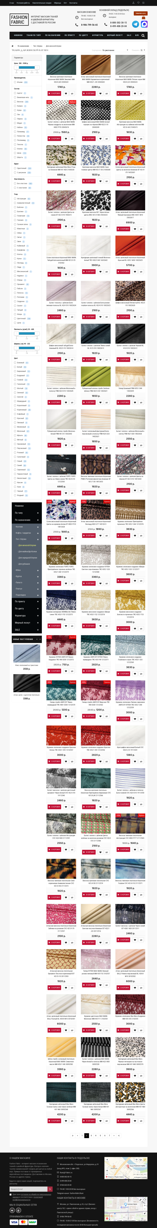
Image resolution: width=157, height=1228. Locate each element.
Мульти (20, 435)
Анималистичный (24, 203)
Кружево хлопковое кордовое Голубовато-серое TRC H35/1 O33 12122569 (130, 659)
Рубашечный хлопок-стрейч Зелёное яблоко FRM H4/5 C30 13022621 (95, 389)
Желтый (21, 388)
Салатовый (21, 457)
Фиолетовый (22, 478)
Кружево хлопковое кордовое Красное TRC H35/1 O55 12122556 (95, 748)
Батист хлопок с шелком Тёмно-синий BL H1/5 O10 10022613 (96, 347)
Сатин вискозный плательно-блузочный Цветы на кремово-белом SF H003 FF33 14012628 (61, 524)
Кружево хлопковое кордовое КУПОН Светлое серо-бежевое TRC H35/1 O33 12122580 (96, 569)
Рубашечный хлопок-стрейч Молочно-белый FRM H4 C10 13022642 (61, 432)
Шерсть (20, 157)
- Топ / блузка (20, 539)
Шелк (20, 153)
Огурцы (20, 280)
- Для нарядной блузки (27, 558)
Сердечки (21, 301)
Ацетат (20, 93)
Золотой (20, 397)
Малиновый (22, 427)
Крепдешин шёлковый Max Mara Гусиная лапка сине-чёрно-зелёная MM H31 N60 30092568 (61, 1106)
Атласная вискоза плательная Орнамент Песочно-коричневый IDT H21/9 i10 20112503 (61, 973)
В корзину (54, 93)
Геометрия (22, 216)
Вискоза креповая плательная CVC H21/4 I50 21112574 (96, 882)
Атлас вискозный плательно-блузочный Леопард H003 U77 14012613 (96, 522)
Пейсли (20, 289)
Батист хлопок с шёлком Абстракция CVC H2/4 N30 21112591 (61, 836)
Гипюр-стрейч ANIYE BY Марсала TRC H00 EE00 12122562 (96, 703)
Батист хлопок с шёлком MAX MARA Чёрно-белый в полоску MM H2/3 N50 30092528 (96, 1061)
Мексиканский (23, 271)
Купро (20, 110)
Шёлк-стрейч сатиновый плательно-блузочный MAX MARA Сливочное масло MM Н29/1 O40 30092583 (61, 1061)
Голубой (21, 380)
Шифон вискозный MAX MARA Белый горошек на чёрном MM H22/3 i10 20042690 (96, 124)
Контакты (73, 3)
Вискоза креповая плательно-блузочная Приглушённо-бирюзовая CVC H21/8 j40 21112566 (96, 793)
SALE (129, 35)
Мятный (20, 440)
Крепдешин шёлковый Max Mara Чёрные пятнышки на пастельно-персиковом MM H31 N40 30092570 (130, 1061)
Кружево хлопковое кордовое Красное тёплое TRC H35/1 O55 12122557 (61, 748)
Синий (20, 465)
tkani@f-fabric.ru (66, 1172)
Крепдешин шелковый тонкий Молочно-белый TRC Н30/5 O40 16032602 (96, 259)
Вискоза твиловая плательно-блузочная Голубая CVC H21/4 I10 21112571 (130, 882)
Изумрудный (22, 401)
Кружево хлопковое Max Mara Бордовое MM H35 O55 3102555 (130, 1017)
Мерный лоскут (115, 35)
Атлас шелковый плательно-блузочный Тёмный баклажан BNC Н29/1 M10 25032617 (130, 215)
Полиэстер (22, 136)
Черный (21, 491)
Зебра (20, 233)
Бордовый (21, 375)
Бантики (20, 211)
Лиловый (21, 423)
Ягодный (21, 495)
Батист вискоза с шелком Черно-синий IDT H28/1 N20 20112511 (130, 927)
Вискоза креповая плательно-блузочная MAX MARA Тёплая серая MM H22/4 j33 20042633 (130, 79)
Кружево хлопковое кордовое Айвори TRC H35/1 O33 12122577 (130, 568)
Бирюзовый (22, 371)
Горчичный (22, 384)
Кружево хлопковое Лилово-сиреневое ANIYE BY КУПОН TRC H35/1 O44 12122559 (130, 705)
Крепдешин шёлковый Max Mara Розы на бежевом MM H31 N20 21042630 (61, 168)
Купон (20, 259)
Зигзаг (20, 237)
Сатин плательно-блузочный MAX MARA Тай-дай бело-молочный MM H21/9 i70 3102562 (61, 260)
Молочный (22, 431)
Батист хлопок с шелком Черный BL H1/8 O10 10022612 (130, 347)
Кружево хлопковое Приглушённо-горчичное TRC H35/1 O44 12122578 (130, 522)
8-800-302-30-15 (118, 22)
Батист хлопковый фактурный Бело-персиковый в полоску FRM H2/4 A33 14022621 (96, 434)
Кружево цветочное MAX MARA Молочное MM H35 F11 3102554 (96, 1017)
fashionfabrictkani (76, 1193)
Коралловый (22, 405)
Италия (21, 82)
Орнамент (21, 284)
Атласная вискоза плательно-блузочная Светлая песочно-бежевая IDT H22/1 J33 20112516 (96, 928)
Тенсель (20, 144)
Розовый (21, 453)
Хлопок (20, 149)
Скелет (20, 306)
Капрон (20, 106)
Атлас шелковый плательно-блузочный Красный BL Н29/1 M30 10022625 (130, 259)
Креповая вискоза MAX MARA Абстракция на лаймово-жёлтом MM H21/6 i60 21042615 (130, 124)
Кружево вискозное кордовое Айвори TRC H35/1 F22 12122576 (96, 613)
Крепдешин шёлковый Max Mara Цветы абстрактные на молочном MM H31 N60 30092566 (130, 1106)
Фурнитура (97, 35)
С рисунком (22, 173)
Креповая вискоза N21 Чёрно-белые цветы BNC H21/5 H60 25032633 (95, 213)
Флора (20, 314)
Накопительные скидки (41, 3)
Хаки (19, 487)
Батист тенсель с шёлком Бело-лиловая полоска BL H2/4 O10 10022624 (61, 304)
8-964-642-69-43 (65, 1185)
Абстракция (22, 199)
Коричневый (22, 410)
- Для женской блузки (27, 545)
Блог (137, 35)
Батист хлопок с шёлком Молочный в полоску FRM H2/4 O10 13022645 (61, 389)
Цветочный (22, 319)
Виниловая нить (23, 97)
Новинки (18, 35)
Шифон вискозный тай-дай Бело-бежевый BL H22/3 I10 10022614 (61, 347)
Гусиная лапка (23, 224)
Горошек (20, 220)
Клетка (20, 254)
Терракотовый (23, 474)
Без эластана (23, 183)
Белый (20, 367)
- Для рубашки (24, 564)
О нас (12, 3)
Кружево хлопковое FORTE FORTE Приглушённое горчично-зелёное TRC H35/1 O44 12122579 (61, 569)
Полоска (21, 293)
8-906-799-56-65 (89, 24)
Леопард (20, 263)
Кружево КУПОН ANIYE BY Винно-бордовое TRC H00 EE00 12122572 (61, 658)
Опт (65, 3)
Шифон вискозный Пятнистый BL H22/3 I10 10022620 (130, 304)
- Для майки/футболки (27, 551)
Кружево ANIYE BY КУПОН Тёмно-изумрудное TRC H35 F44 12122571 (96, 658)
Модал (20, 123)
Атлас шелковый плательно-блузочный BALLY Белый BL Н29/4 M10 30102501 (61, 1017)
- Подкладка (20, 595)
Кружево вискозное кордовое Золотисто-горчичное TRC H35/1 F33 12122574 (130, 614)
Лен (19, 115)
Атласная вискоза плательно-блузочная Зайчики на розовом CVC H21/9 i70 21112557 (61, 928)
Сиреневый (22, 470)
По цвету (83, 35)
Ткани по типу (34, 35)
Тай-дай (20, 310)
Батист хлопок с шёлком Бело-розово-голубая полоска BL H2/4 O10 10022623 (95, 304)
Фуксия (20, 483)
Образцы (57, 3)
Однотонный (23, 168)
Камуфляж (21, 250)
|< (72, 1135)
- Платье (18, 589)
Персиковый (22, 448)
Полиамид (21, 132)
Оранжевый (22, 444)
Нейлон (20, 127)
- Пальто (18, 582)
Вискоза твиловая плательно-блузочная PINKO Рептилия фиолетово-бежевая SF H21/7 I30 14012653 (96, 479)
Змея (19, 241)
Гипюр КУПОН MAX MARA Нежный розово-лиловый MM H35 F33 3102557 (96, 972)
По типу (19, 512)
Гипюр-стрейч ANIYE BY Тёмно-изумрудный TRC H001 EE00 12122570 (61, 703)
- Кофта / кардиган (23, 533)
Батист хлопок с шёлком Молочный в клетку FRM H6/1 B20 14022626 (130, 432)
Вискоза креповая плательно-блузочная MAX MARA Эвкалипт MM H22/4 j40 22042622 (61, 79)
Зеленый (21, 393)
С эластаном (22, 188)
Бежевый (21, 363)
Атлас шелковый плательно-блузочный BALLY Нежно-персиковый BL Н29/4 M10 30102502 (130, 973)
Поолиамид (22, 140)
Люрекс (20, 119)
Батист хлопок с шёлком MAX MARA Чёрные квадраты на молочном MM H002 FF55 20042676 (61, 124)
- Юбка (18, 570)
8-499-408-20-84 (118, 26)
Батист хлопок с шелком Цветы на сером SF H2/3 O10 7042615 (61, 213)
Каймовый (21, 246)
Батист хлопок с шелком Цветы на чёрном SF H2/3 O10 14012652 (130, 477)
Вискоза (21, 102)
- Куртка (18, 576)
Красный (21, 418)
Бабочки (20, 207)
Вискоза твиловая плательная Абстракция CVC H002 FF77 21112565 (130, 836)
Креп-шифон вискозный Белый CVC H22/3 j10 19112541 (130, 748)
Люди (19, 267)
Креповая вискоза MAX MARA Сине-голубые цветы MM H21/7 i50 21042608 (95, 168)
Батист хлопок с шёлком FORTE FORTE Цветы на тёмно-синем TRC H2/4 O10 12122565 (61, 479)
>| (118, 1135)
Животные (21, 229)
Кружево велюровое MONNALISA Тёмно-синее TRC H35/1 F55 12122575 (61, 613)
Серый (20, 461)
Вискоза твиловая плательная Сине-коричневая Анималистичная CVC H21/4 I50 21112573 (61, 883)
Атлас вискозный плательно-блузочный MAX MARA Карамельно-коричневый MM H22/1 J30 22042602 (96, 79)
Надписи (20, 276)
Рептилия (21, 297)
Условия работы (23, 3)
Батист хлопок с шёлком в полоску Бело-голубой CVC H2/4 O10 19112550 (130, 791)
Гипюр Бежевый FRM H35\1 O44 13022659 (130, 389)
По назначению (53, 35)
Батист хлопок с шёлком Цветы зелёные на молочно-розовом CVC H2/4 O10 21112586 (96, 838)
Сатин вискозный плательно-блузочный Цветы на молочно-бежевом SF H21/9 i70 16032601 (130, 169)
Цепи (19, 323)
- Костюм (19, 527)
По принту (70, 35)
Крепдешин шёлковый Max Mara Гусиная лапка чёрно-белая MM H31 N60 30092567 (95, 1106)
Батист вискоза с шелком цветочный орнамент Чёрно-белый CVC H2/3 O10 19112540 (61, 793)
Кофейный (21, 414)
